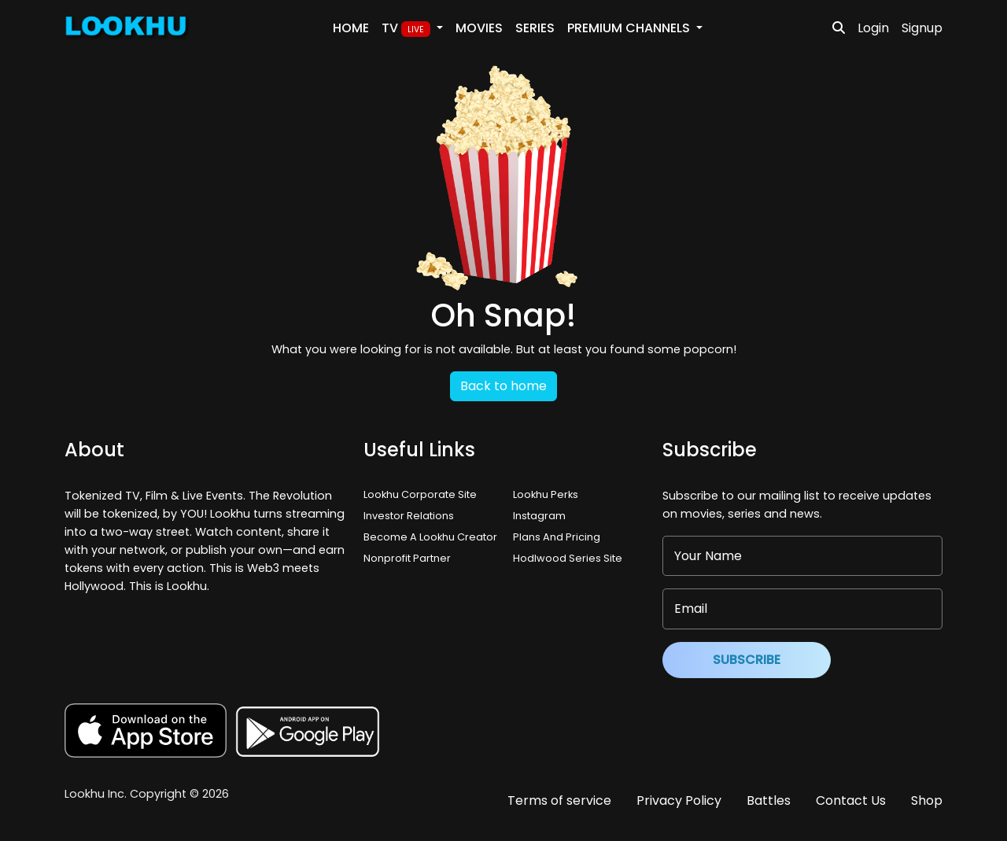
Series (535, 28)
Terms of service (559, 800)
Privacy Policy (678, 800)
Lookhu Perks (545, 494)
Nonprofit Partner (407, 558)
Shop (926, 800)
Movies (479, 28)
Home (351, 28)
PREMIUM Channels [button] (630, 28)
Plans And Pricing (556, 537)
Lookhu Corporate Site (422, 494)
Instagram (539, 515)
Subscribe (746, 660)
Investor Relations (408, 515)
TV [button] (407, 28)
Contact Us (851, 800)
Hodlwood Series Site (567, 558)
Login (873, 28)
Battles (769, 800)
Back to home (503, 386)
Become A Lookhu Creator (430, 537)
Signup (922, 28)
